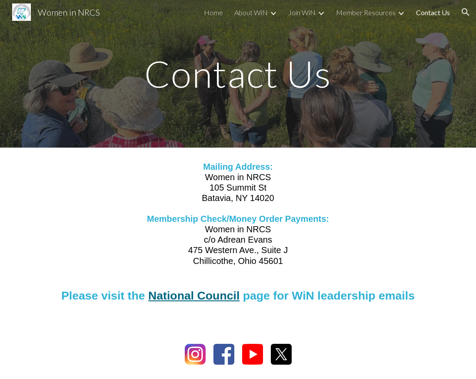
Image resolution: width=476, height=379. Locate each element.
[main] (238, 74)
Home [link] (213, 12)
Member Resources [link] (366, 12)
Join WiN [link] (302, 12)
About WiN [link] (251, 12)
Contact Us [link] (433, 12)
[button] (465, 12)
